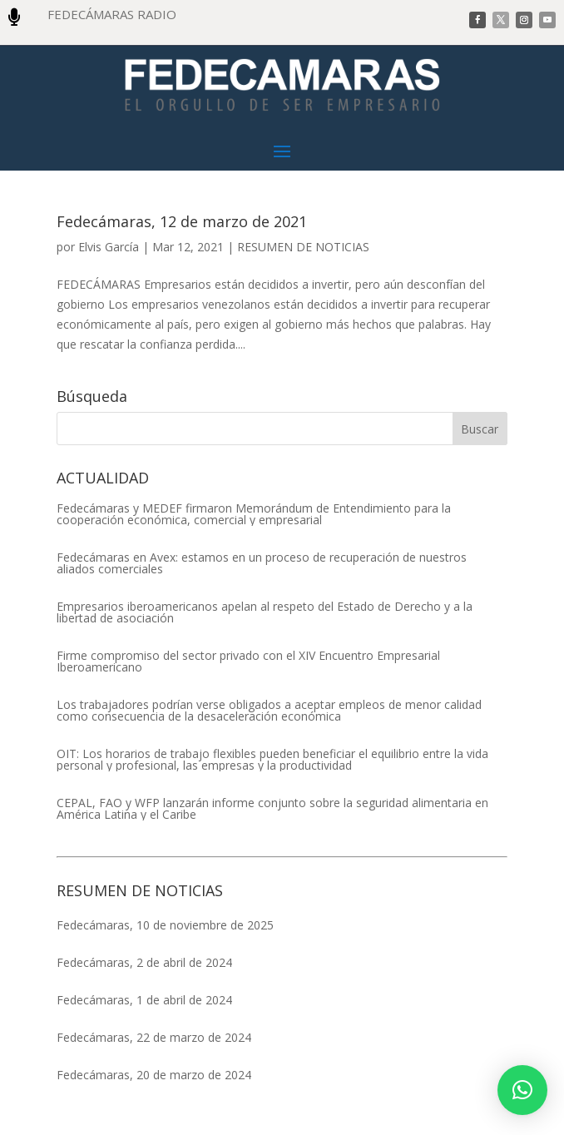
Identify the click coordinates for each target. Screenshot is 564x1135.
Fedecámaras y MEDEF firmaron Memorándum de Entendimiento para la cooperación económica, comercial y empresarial (254, 514)
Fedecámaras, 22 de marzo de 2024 (154, 1037)
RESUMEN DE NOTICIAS (303, 247)
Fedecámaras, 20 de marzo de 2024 (154, 1075)
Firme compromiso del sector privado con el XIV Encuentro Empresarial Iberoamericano (248, 661)
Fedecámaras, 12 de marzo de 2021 (182, 221)
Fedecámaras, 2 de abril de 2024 (144, 962)
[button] (522, 1090)
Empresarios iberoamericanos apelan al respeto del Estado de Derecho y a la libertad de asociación (264, 612)
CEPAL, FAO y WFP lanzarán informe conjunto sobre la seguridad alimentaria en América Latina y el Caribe (272, 808)
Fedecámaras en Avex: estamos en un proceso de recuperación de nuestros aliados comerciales (262, 563)
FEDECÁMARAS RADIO (111, 14)
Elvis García (108, 247)
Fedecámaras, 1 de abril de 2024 (144, 1000)
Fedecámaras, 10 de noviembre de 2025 (165, 925)
